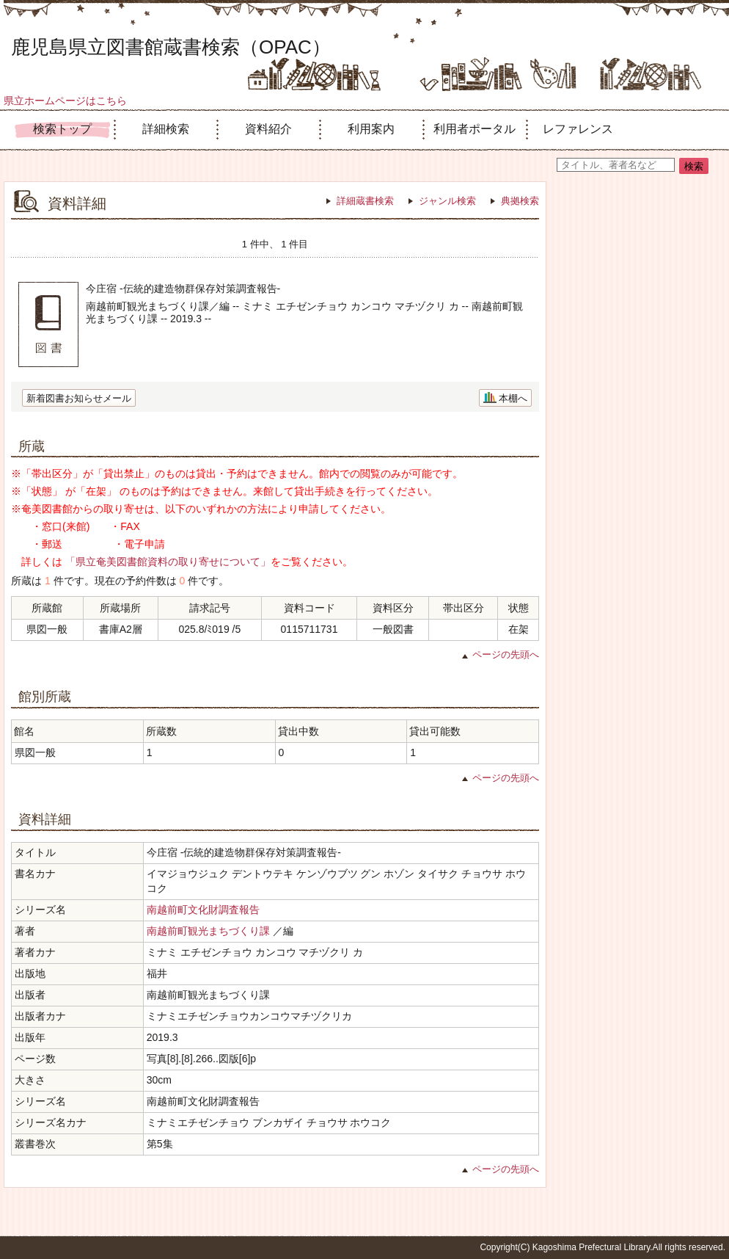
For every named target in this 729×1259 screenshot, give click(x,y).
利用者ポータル (474, 129)
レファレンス (578, 129)
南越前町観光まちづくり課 (208, 931)
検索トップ (62, 129)
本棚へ (513, 398)
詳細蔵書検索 (365, 200)
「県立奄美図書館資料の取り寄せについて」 (168, 561)
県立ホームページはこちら (65, 100)
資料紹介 (268, 129)
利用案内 (371, 129)
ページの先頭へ (505, 654)
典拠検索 (520, 200)
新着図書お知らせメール (78, 398)
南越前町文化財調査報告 (203, 909)
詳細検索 (165, 129)
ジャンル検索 (447, 200)
